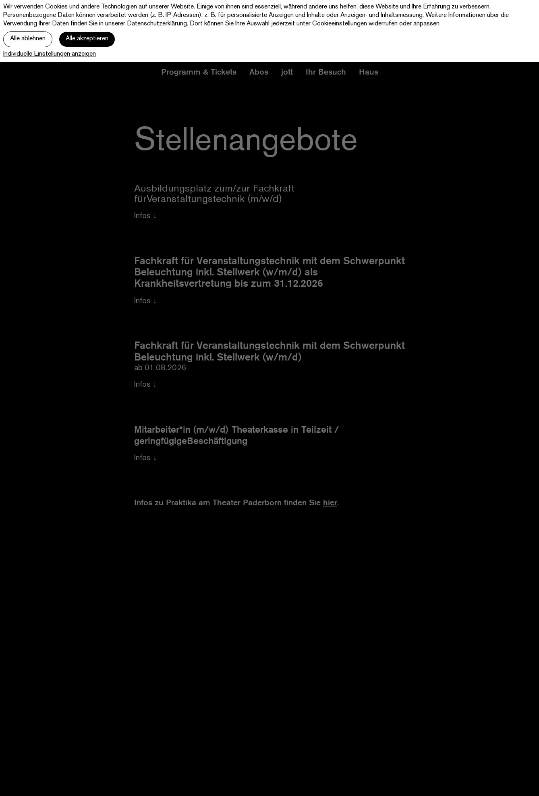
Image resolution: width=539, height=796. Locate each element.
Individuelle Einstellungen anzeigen (49, 54)
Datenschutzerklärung (157, 24)
